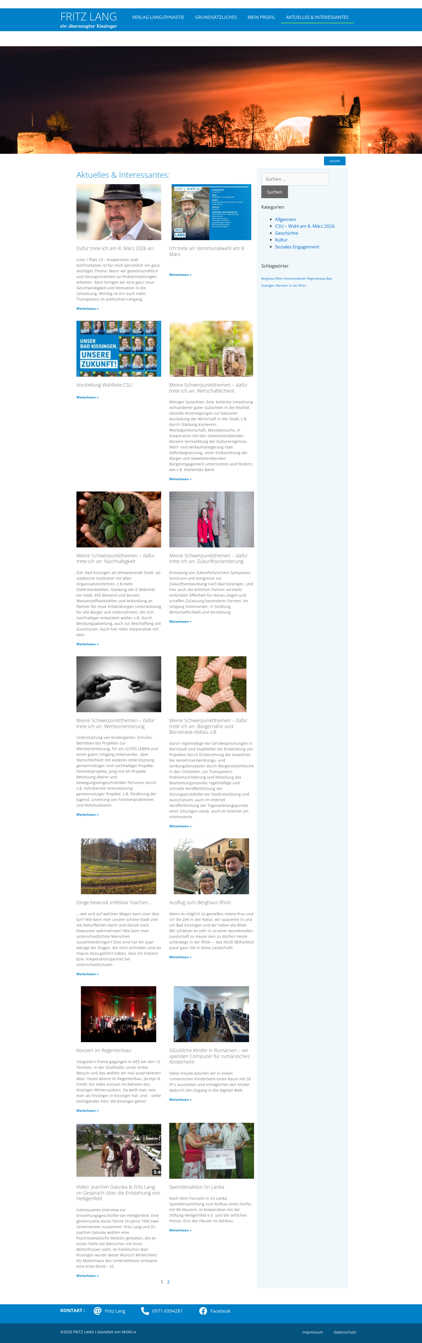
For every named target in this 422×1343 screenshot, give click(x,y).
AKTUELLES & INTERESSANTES (317, 17)
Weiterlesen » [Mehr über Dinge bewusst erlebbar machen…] (87, 974)
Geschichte (286, 233)
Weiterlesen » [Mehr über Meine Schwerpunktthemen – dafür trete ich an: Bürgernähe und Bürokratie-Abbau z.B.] (180, 826)
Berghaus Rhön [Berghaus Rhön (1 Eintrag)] (272, 278)
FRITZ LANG (88, 16)
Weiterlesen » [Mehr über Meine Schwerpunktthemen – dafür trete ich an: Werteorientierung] (87, 814)
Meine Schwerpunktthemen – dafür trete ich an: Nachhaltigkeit (115, 558)
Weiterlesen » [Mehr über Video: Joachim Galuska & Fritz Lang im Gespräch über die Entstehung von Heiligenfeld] (87, 1275)
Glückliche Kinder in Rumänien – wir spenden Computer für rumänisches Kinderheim (209, 1056)
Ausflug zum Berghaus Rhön (200, 902)
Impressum (313, 1332)
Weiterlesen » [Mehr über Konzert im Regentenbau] (87, 1110)
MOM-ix (129, 1331)
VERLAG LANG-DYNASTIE (158, 17)
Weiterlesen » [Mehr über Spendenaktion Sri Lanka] (180, 1230)
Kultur (281, 240)
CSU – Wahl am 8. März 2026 (305, 226)
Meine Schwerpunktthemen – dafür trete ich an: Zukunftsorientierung (208, 558)
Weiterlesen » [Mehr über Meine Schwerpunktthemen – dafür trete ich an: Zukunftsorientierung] (180, 621)
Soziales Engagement (297, 247)
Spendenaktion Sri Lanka (196, 1187)
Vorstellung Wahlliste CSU (104, 385)
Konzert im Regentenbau (103, 1050)
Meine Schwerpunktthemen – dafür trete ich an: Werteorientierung (115, 723)
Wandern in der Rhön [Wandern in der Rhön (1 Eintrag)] (291, 285)
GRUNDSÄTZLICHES (216, 17)
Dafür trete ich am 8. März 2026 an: (115, 248)
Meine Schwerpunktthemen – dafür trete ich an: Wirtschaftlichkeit (208, 388)
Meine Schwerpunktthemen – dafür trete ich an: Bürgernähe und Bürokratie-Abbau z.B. (208, 726)
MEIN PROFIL (261, 17)
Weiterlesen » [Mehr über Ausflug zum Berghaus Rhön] (180, 957)
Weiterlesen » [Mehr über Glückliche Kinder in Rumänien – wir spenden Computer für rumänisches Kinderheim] (180, 1099)
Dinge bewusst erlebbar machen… (114, 902)
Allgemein (285, 219)
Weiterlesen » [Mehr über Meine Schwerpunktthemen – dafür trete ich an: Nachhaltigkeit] (87, 644)
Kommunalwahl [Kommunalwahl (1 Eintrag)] (295, 278)
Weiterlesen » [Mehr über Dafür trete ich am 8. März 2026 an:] (87, 308)
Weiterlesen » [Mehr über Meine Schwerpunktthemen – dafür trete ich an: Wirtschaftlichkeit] (180, 479)
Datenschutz (345, 1332)
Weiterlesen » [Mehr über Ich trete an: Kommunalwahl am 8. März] (180, 274)
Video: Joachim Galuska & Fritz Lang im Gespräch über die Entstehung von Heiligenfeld (118, 1193)
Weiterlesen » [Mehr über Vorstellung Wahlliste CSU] (87, 397)
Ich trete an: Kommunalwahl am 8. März (207, 251)
